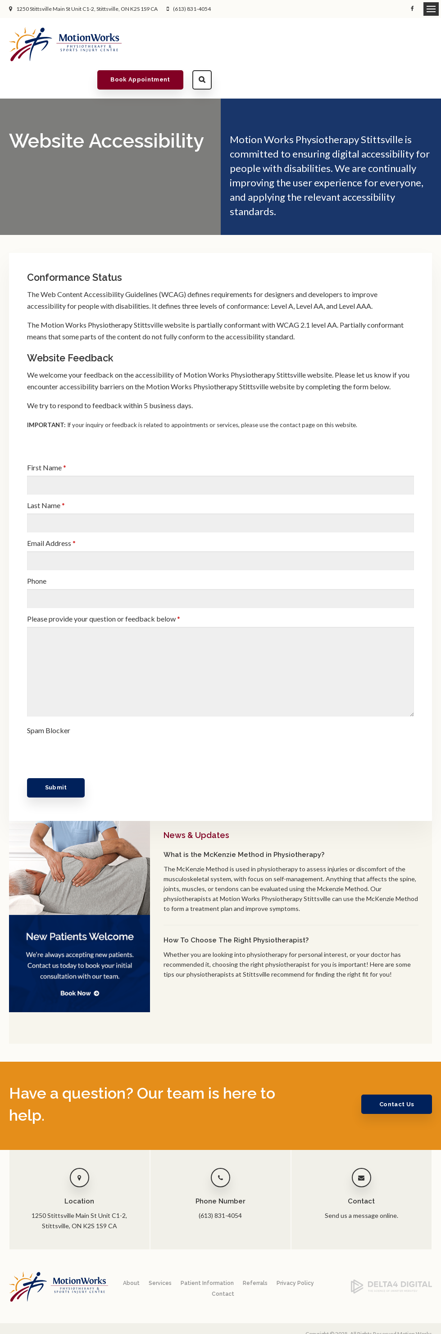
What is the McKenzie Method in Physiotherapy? (244, 826)
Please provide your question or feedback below (103, 590)
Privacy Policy (295, 1255)
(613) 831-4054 (192, 8)
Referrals (255, 1255)
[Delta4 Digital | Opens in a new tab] (391, 1263)
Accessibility (66, 1310)
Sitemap (125, 1310)
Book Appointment (361, 44)
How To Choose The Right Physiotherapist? (236, 912)
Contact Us (394, 1076)
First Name (46, 439)
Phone (36, 552)
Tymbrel (422, 1323)
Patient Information (207, 1255)
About (131, 1255)
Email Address (51, 514)
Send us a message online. (361, 1187)
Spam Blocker (48, 702)
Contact (223, 1265)
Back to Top (22, 1319)
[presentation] (79, 723)
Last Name (46, 477)
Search (422, 44)
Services (160, 1255)
